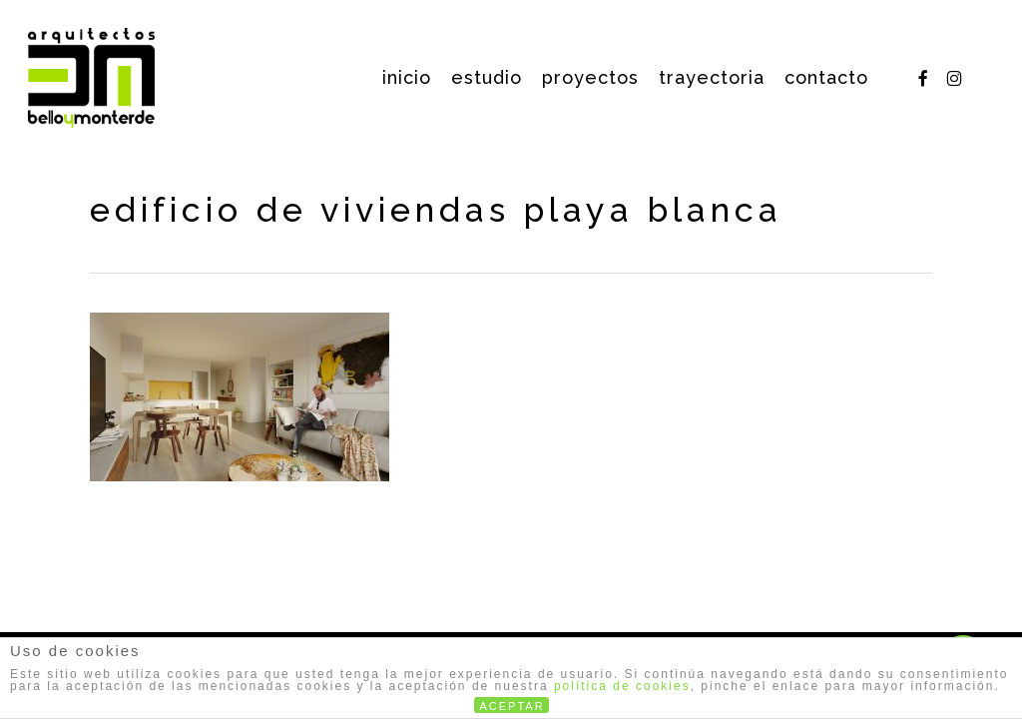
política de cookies (622, 686)
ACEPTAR (512, 706)
